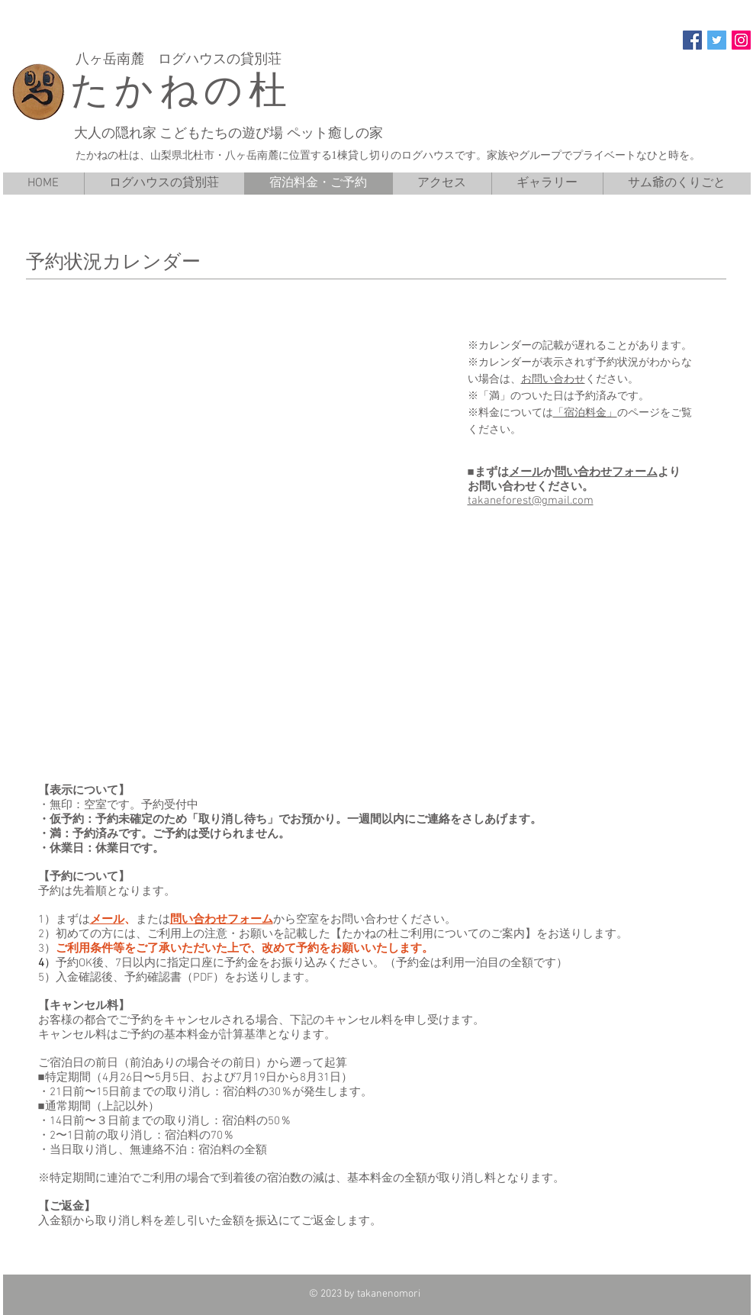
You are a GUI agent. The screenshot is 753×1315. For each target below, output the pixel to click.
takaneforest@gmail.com (531, 501)
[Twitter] (716, 40)
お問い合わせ (553, 378)
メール (526, 472)
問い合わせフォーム (606, 472)
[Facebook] (692, 40)
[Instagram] (741, 40)
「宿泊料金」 (585, 412)
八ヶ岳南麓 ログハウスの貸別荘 (180, 58)
